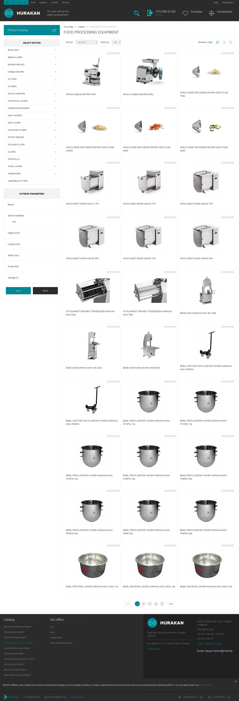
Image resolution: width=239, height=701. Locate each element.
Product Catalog (32, 30)
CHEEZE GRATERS (16, 71)
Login (216, 2)
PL (25, 2)
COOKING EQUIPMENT (14, 632)
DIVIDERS (12, 86)
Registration (227, 2)
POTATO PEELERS (16, 137)
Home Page (68, 26)
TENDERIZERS (14, 173)
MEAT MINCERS (15, 115)
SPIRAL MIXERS (15, 166)
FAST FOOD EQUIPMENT (15, 637)
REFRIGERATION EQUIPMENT (17, 675)
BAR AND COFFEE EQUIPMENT (18, 626)
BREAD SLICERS (15, 57)
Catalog (81, 26)
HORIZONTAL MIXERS (18, 100)
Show (18, 290)
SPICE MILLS (14, 159)
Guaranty (43, 2)
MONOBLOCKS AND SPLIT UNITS (19, 659)
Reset (45, 290)
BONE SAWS (13, 50)
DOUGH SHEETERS (16, 93)
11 (55, 115)
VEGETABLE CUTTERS (18, 180)
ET (19, 2)
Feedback (11, 696)
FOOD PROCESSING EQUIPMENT (19, 642)
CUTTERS (12, 79)
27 (55, 166)
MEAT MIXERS (14, 122)
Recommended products (61, 642)
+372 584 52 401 (31, 696)
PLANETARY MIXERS (17, 130)
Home (33, 2)
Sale (52, 632)
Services (65, 2)
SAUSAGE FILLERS (16, 144)
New (52, 626)
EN (7, 2)
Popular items (56, 637)
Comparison (224, 11)
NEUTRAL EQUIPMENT (14, 664)
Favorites (196, 11)
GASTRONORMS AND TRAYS (17, 648)
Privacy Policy (77, 696)
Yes (14, 221)
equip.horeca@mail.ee (219, 651)
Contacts (54, 2)
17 (55, 144)
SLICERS (12, 151)
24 (55, 130)
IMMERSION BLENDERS (18, 108)
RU (13, 2)
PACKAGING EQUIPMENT (15, 669)
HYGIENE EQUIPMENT (14, 653)
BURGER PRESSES (16, 64)
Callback (159, 14)
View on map (153, 648)
